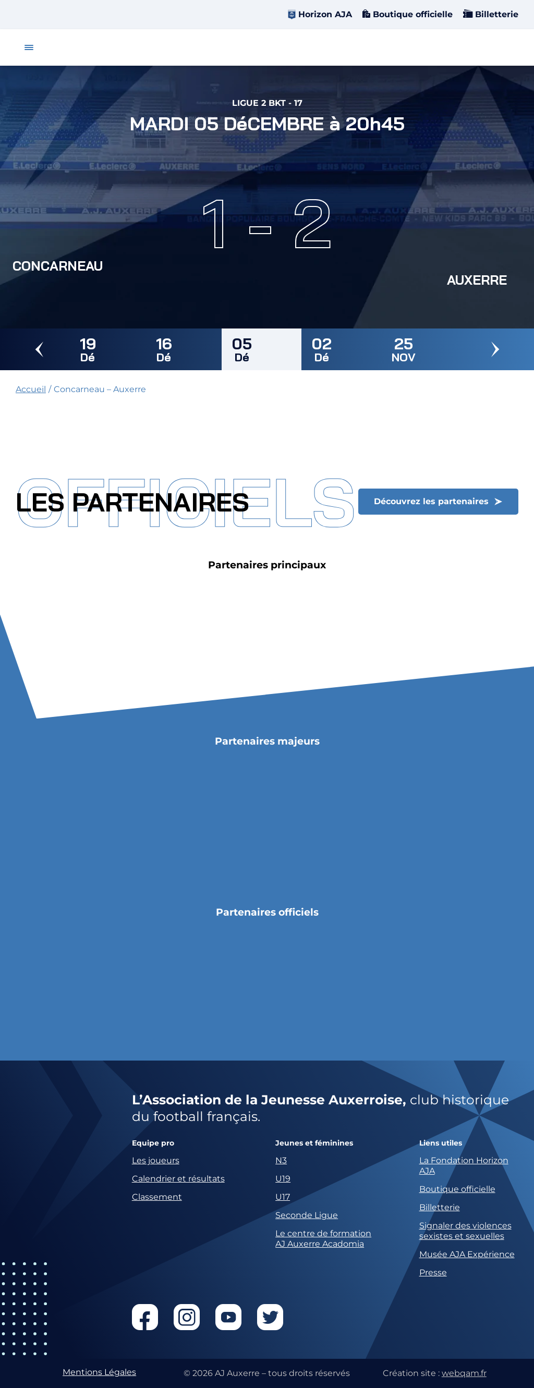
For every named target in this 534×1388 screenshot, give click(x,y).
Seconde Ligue (306, 1215)
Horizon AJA (325, 14)
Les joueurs (155, 1160)
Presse (433, 1272)
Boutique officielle (411, 14)
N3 (281, 1160)
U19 (282, 1179)
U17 (282, 1197)
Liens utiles (440, 1143)
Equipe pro (153, 1143)
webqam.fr (464, 1373)
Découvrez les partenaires (431, 501)
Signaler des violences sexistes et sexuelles (465, 1231)
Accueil (31, 389)
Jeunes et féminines (314, 1143)
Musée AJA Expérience (467, 1254)
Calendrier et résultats (178, 1179)
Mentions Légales (99, 1372)
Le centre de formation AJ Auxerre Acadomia (323, 1238)
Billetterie (495, 14)
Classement (157, 1197)
